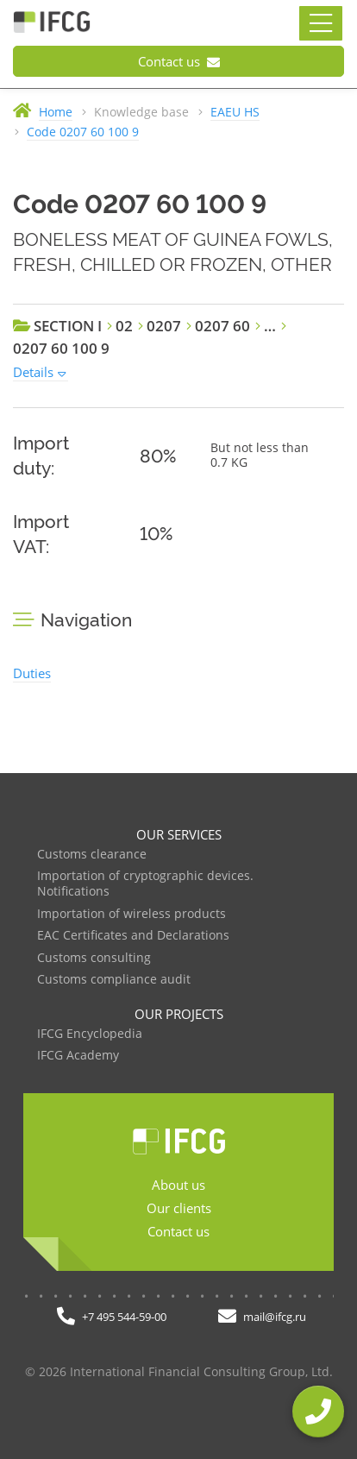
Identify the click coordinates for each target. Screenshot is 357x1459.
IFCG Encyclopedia (89, 1034)
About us (178, 1184)
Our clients (179, 1208)
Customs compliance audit (114, 979)
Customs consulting (94, 958)
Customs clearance (92, 854)
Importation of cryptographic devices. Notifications (145, 884)
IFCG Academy (78, 1055)
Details (33, 371)
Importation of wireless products (131, 914)
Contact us (179, 61)
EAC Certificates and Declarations (133, 935)
